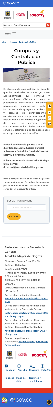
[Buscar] (26, 25)
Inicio (4, 42)
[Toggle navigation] (10, 33)
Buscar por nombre (19, 200)
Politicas (9, 378)
